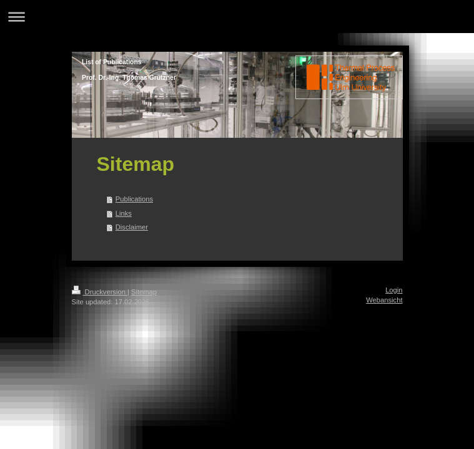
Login (393, 290)
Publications (134, 199)
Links (124, 213)
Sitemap (144, 292)
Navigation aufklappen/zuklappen (237, 16)
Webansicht (384, 300)
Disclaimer (132, 227)
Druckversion (100, 292)
